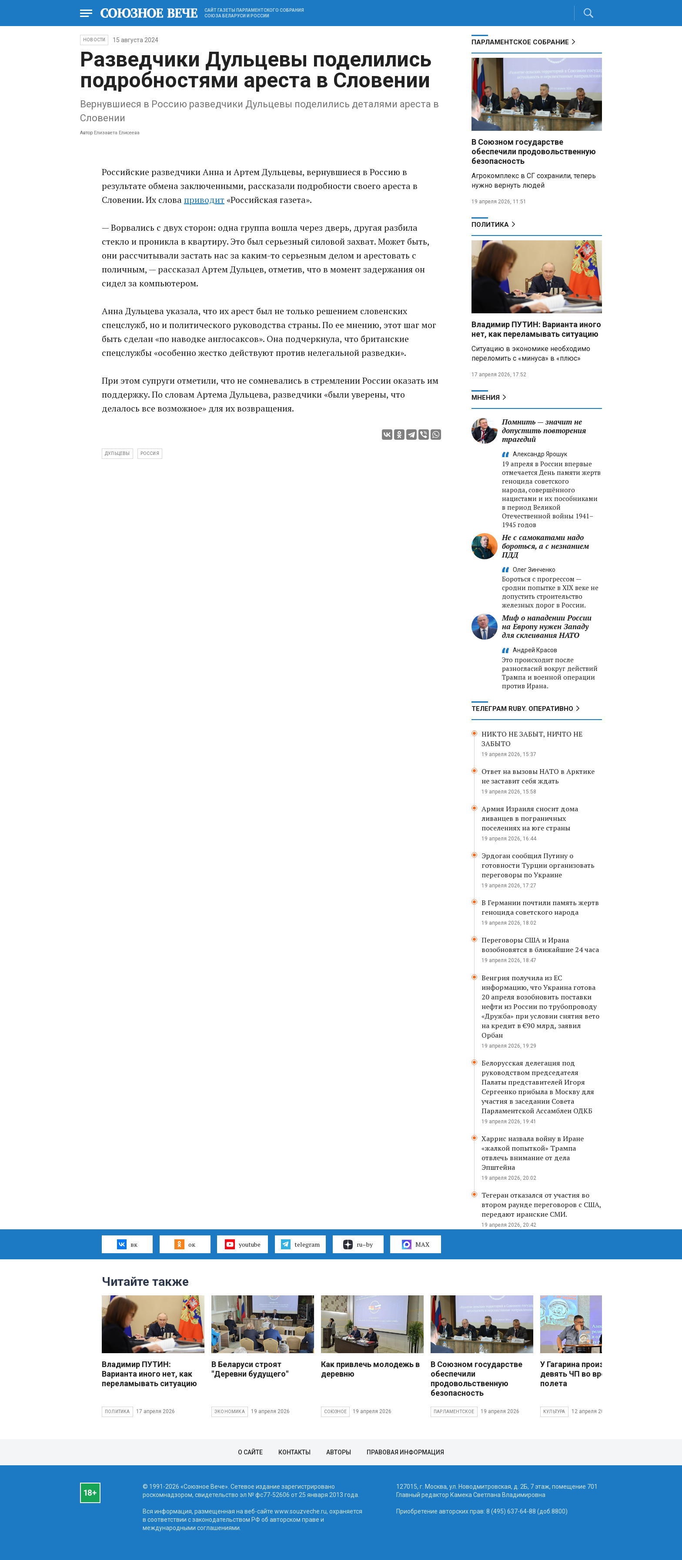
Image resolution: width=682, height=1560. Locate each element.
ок (184, 1244)
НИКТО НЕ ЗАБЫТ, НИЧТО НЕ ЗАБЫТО (531, 738)
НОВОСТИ (94, 39)
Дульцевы (117, 453)
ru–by (358, 1244)
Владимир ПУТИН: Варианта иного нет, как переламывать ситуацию (536, 329)
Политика (490, 225)
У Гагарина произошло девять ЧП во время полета (582, 1374)
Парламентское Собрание (520, 42)
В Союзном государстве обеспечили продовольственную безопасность (533, 151)
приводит (204, 200)
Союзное (335, 1411)
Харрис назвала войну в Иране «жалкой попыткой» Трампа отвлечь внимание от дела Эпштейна (532, 1153)
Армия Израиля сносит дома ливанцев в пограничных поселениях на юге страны (529, 818)
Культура (554, 1411)
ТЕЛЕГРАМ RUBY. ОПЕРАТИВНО (522, 709)
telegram (300, 1244)
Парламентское (454, 1411)
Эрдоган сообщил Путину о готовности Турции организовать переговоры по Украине (538, 865)
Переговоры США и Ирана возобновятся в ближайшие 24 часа (540, 944)
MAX (415, 1244)
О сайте (250, 1452)
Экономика (229, 1411)
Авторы (338, 1452)
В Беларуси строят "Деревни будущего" (249, 1369)
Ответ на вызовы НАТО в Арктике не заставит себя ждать (538, 776)
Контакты (294, 1452)
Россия (149, 453)
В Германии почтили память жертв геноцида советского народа (540, 907)
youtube (242, 1244)
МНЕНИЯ (485, 398)
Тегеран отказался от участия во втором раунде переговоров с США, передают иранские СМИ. (541, 1204)
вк (127, 1244)
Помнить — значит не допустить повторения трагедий (544, 430)
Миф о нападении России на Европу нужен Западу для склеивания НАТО (547, 626)
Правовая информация (405, 1452)
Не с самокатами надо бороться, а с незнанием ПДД (545, 546)
